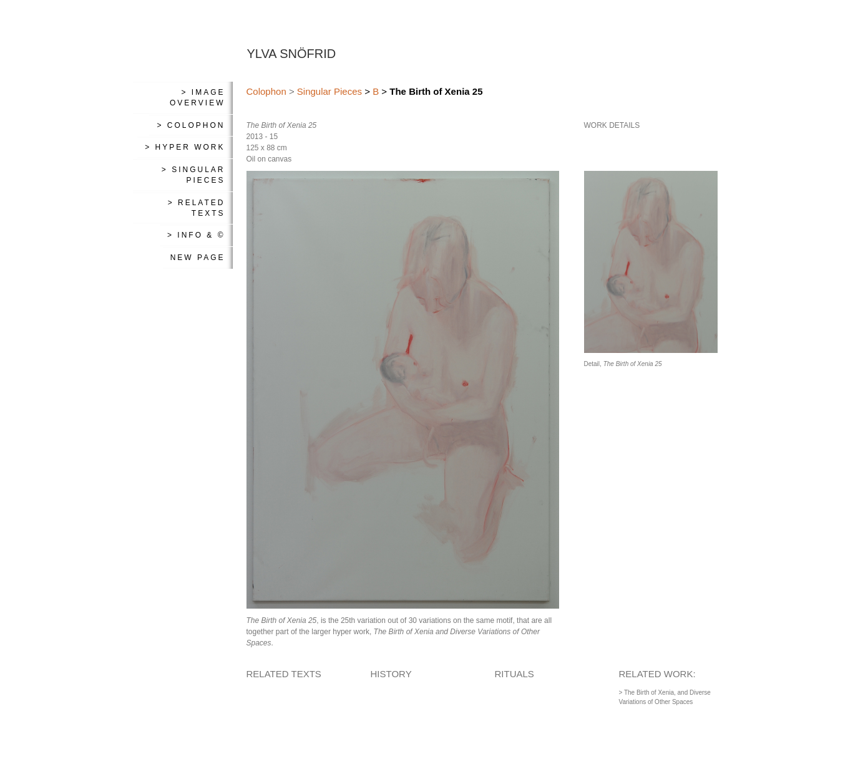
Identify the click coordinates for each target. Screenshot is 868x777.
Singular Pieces (329, 91)
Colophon (266, 91)
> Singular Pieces (193, 175)
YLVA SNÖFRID (291, 53)
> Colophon (191, 125)
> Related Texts (196, 208)
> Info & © (196, 235)
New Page (197, 257)
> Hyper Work (185, 147)
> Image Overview (197, 97)
